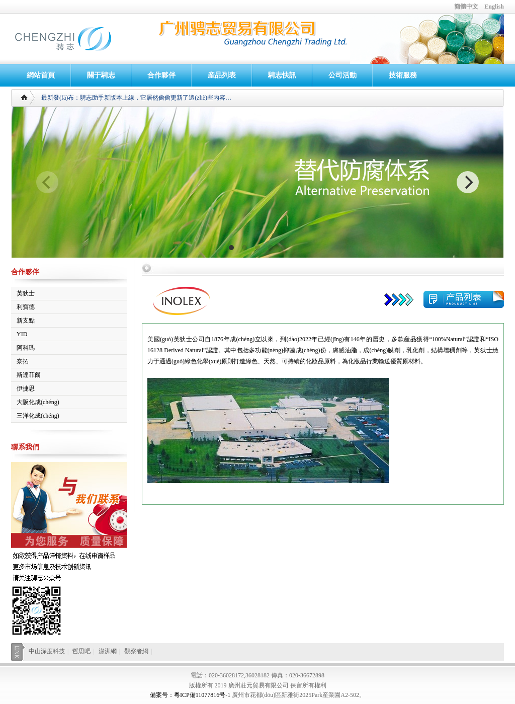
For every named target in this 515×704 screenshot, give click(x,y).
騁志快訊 (282, 75)
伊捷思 (26, 388)
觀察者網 (136, 651)
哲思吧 (81, 651)
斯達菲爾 (29, 374)
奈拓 (23, 361)
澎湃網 (108, 651)
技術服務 (403, 75)
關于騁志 (101, 75)
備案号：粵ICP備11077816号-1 (190, 694)
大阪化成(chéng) (38, 402)
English (494, 6)
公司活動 (342, 75)
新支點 (26, 320)
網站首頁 (41, 75)
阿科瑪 (26, 347)
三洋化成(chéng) (38, 415)
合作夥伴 (161, 75)
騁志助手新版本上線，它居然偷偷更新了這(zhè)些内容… (155, 97)
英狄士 (26, 293)
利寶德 (26, 306)
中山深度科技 (47, 651)
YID (22, 334)
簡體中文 (466, 6)
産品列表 (222, 75)
